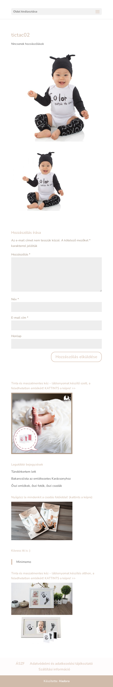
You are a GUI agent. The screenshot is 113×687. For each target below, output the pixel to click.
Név (15, 299)
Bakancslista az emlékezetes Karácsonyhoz (41, 479)
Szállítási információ (54, 669)
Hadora (64, 681)
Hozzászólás (20, 254)
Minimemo (23, 562)
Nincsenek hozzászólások (27, 44)
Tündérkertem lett (23, 472)
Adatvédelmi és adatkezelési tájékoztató (61, 663)
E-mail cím (19, 318)
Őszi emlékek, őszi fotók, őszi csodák (36, 486)
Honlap (16, 336)
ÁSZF (20, 663)
